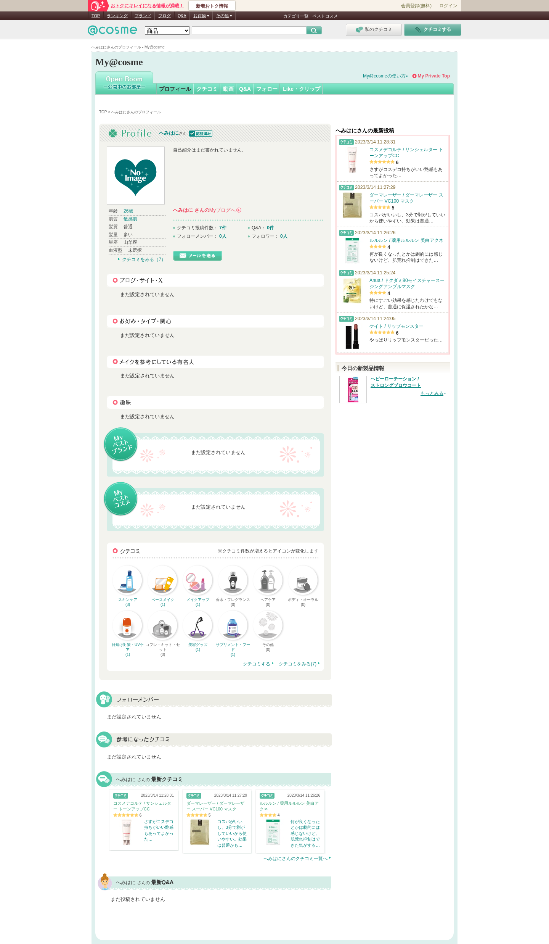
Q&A (182, 15)
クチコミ (207, 89)
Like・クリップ (301, 89)
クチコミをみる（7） (144, 259)
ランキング (117, 15)
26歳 (128, 211)
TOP (96, 15)
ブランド (143, 15)
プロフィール (175, 89)
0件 (270, 227)
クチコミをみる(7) (297, 664)
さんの (207, 210)
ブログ (164, 15)
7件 (222, 227)
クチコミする (256, 664)
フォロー (267, 89)
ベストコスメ (325, 16)
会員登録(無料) (416, 5)
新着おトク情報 (212, 6)
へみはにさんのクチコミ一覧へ (295, 858)
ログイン (448, 5)
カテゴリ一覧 (295, 16)
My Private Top (434, 76)
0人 (222, 236)
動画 (228, 89)
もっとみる (432, 393)
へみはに (169, 133)
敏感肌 (130, 219)
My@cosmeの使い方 (384, 76)
